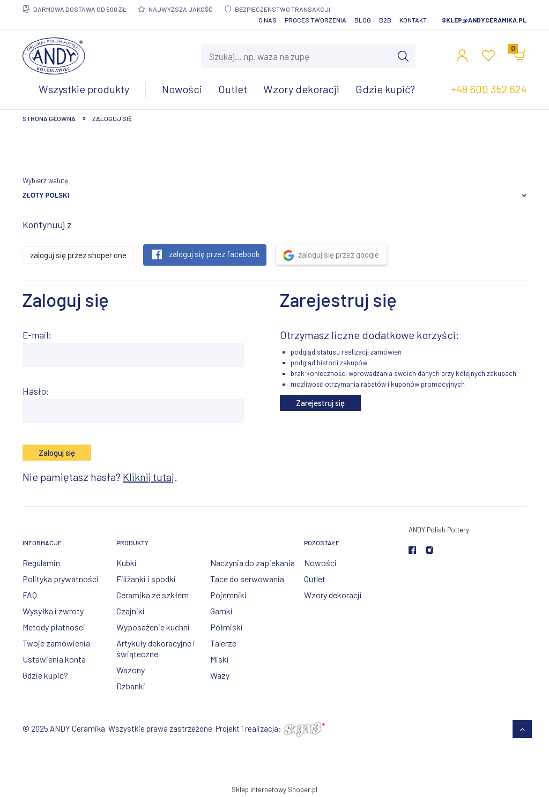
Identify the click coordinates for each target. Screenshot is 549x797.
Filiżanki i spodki (146, 579)
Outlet (314, 579)
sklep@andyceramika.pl (484, 20)
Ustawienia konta (54, 659)
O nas (267, 20)
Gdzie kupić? (45, 675)
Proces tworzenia (315, 20)
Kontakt (413, 20)
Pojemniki (228, 595)
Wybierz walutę (45, 180)
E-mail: (37, 334)
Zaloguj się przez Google (338, 254)
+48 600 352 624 (488, 88)
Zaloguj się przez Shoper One (78, 255)
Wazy (219, 675)
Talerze (223, 643)
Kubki (126, 563)
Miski (219, 659)
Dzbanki (130, 686)
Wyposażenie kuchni (153, 627)
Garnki (221, 611)
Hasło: (36, 391)
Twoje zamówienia (56, 643)
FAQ (30, 595)
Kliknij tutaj (148, 476)
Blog (362, 20)
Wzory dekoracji (333, 595)
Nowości (320, 563)
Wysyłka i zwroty (53, 611)
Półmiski (226, 627)
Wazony (130, 670)
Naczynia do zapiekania (252, 563)
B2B (385, 20)
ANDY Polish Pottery (439, 529)
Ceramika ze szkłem (152, 595)
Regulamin (41, 563)
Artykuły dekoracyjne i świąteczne (155, 648)
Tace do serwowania (247, 579)
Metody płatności (54, 627)
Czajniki (130, 611)
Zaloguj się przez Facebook (214, 254)
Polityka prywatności (61, 579)
